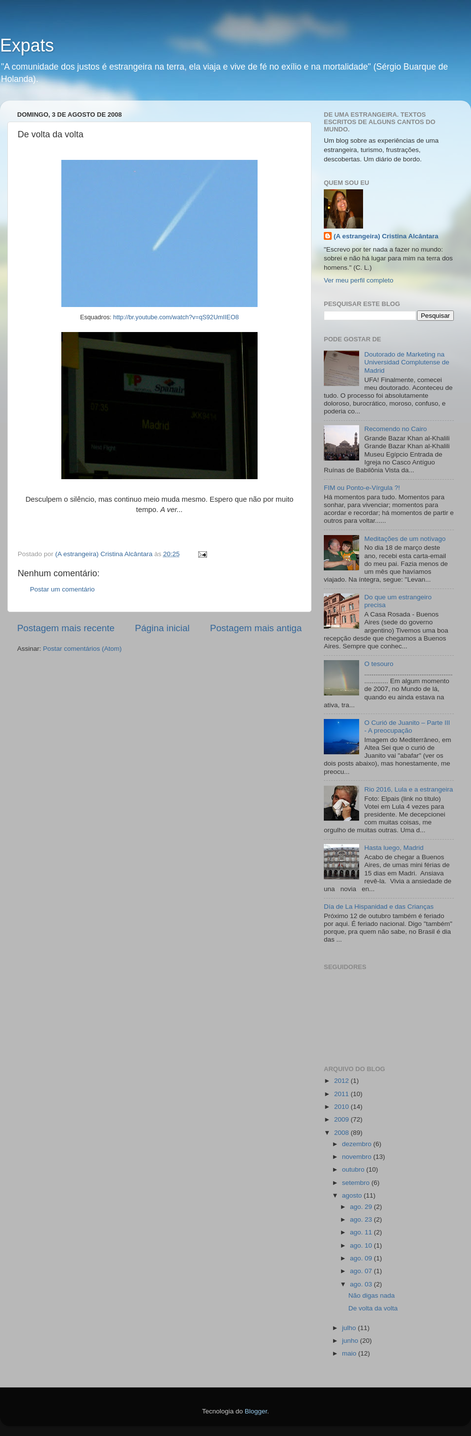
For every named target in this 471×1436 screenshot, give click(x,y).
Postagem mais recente (65, 628)
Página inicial (162, 628)
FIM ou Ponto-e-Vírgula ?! (362, 487)
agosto (353, 1195)
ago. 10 (362, 1245)
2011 (342, 1094)
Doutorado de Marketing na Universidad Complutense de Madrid (406, 362)
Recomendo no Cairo (395, 429)
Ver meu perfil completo (358, 280)
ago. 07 (362, 1271)
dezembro (357, 1144)
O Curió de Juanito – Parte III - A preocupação (407, 726)
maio (350, 1353)
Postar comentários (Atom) (82, 648)
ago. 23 (362, 1219)
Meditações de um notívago (404, 538)
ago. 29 (362, 1206)
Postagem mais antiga (256, 628)
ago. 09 (362, 1258)
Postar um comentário (62, 589)
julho (350, 1328)
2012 (342, 1080)
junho (351, 1340)
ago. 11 (362, 1232)
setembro (356, 1182)
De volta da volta (373, 1308)
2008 (342, 1132)
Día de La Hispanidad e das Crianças (379, 906)
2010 (342, 1106)
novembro (357, 1156)
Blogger (256, 1411)
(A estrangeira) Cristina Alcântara (386, 236)
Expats (27, 45)
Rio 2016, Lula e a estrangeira (408, 789)
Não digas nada (371, 1295)
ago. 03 (362, 1284)
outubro (354, 1169)
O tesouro (378, 663)
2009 (342, 1119)
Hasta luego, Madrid (393, 847)
